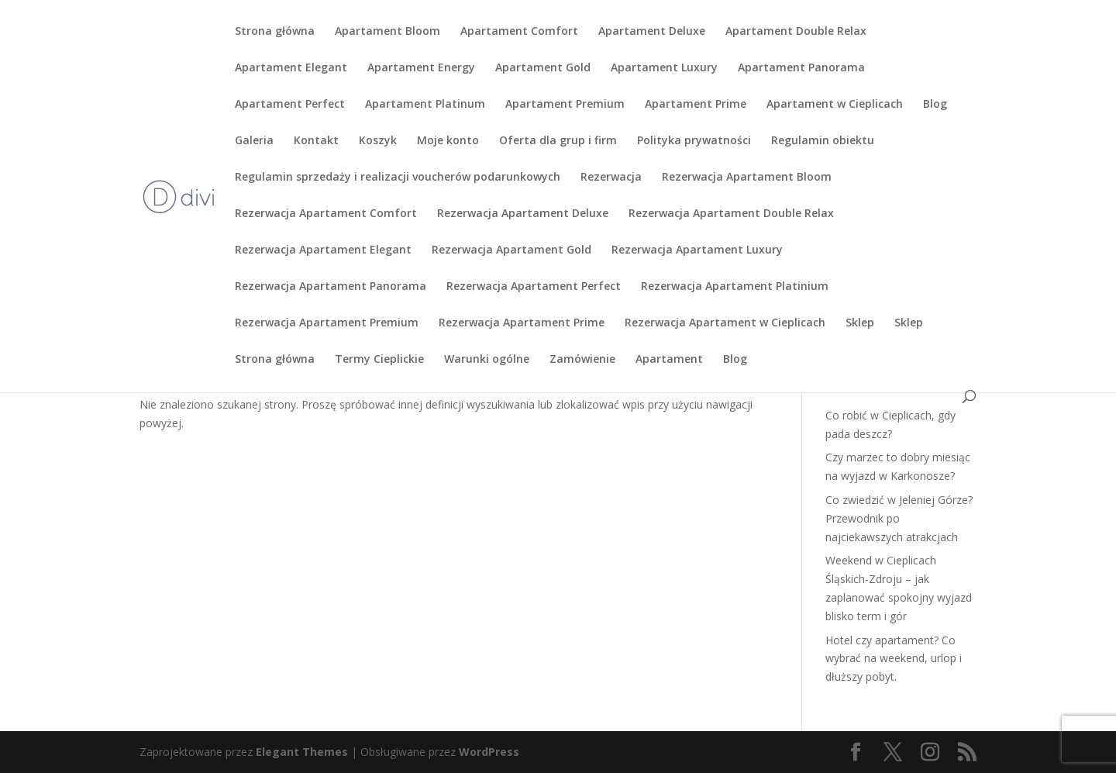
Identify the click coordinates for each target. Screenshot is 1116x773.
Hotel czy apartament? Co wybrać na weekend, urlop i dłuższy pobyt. (893, 659)
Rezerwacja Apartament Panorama (330, 287)
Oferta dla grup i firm (558, 141)
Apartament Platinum (425, 104)
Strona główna (275, 32)
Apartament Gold (543, 68)
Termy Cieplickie (379, 360)
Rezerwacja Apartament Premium (326, 323)
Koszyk (378, 141)
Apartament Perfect (290, 104)
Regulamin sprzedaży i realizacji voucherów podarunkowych (397, 177)
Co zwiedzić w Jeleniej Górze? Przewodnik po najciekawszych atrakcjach (899, 518)
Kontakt (316, 141)
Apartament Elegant (291, 68)
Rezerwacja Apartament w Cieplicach (725, 323)
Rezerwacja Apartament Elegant (323, 250)
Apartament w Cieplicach (834, 104)
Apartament (669, 360)
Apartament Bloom (387, 32)
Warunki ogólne (486, 360)
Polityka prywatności (694, 141)
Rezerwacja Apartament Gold (511, 250)
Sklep (860, 323)
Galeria (254, 141)
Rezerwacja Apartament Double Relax (731, 214)
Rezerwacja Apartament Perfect (533, 287)
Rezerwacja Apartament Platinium (734, 287)
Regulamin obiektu (822, 141)
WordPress (489, 751)
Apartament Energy (421, 68)
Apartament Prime (695, 104)
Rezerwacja (611, 177)
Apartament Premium (565, 104)
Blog (935, 104)
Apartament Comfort (519, 32)
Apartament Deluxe (651, 32)
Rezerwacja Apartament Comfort (326, 214)
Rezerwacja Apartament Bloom (747, 177)
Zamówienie (582, 360)
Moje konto (448, 141)
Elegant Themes (302, 751)
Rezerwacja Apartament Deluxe (522, 214)
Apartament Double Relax (795, 32)
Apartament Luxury (664, 68)
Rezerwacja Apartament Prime (521, 323)
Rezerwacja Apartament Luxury (697, 250)
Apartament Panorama (801, 68)
